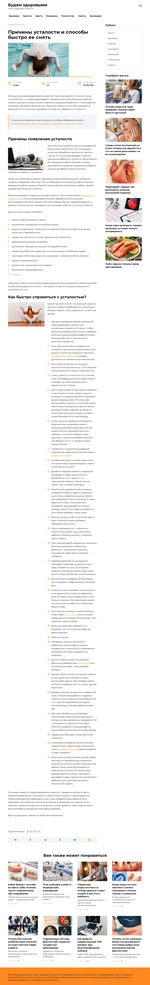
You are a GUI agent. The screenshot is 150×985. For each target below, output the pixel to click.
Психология (67, 16)
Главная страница (16, 24)
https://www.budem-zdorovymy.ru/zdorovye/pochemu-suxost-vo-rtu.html (47, 124)
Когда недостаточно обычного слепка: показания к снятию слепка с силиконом (124, 889)
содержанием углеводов (64, 356)
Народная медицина (80, 76)
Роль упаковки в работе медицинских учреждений (57, 887)
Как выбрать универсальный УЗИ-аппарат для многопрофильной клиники (89, 945)
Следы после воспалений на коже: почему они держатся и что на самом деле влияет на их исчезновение (123, 149)
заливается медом (67, 749)
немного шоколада (61, 455)
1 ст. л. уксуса (71, 614)
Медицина (52, 16)
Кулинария (96, 16)
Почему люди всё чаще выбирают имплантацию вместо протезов (120, 109)
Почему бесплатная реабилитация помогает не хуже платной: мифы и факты (22, 943)
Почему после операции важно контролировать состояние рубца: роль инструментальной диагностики (126, 945)
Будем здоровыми (27, 5)
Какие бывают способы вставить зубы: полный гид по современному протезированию (22, 889)
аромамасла (83, 663)
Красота (27, 16)
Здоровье (14, 16)
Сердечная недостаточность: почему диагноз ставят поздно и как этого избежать (91, 890)
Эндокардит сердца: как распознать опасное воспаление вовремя (119, 190)
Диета (39, 16)
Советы (82, 16)
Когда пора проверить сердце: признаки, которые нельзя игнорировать (123, 228)
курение (16, 274)
